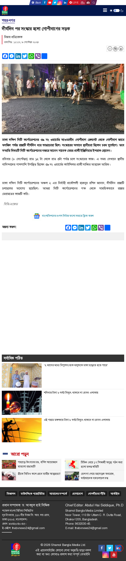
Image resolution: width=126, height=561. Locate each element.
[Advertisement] (63, 265)
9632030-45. (83, 524)
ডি (115, 49)
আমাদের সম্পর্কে (58, 494)
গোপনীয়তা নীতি (96, 494)
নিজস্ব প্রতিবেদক (13, 37)
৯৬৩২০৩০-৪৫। (17, 524)
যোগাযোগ (77, 494)
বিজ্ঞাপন (11, 494)
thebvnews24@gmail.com (28, 528)
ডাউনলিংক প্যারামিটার (32, 494)
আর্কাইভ (115, 494)
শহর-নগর (8, 20)
